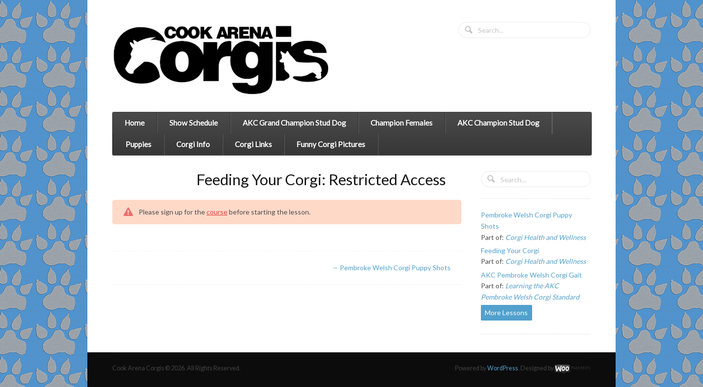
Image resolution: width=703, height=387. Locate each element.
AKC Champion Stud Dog (498, 122)
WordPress (502, 368)
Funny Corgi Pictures (330, 144)
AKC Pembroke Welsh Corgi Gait (531, 275)
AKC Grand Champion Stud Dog (294, 122)
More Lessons (506, 312)
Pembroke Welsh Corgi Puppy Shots (391, 267)
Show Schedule (193, 122)
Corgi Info (193, 144)
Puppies (138, 144)
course (217, 212)
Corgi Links (253, 144)
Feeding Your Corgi (510, 250)
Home (134, 122)
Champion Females (402, 122)
